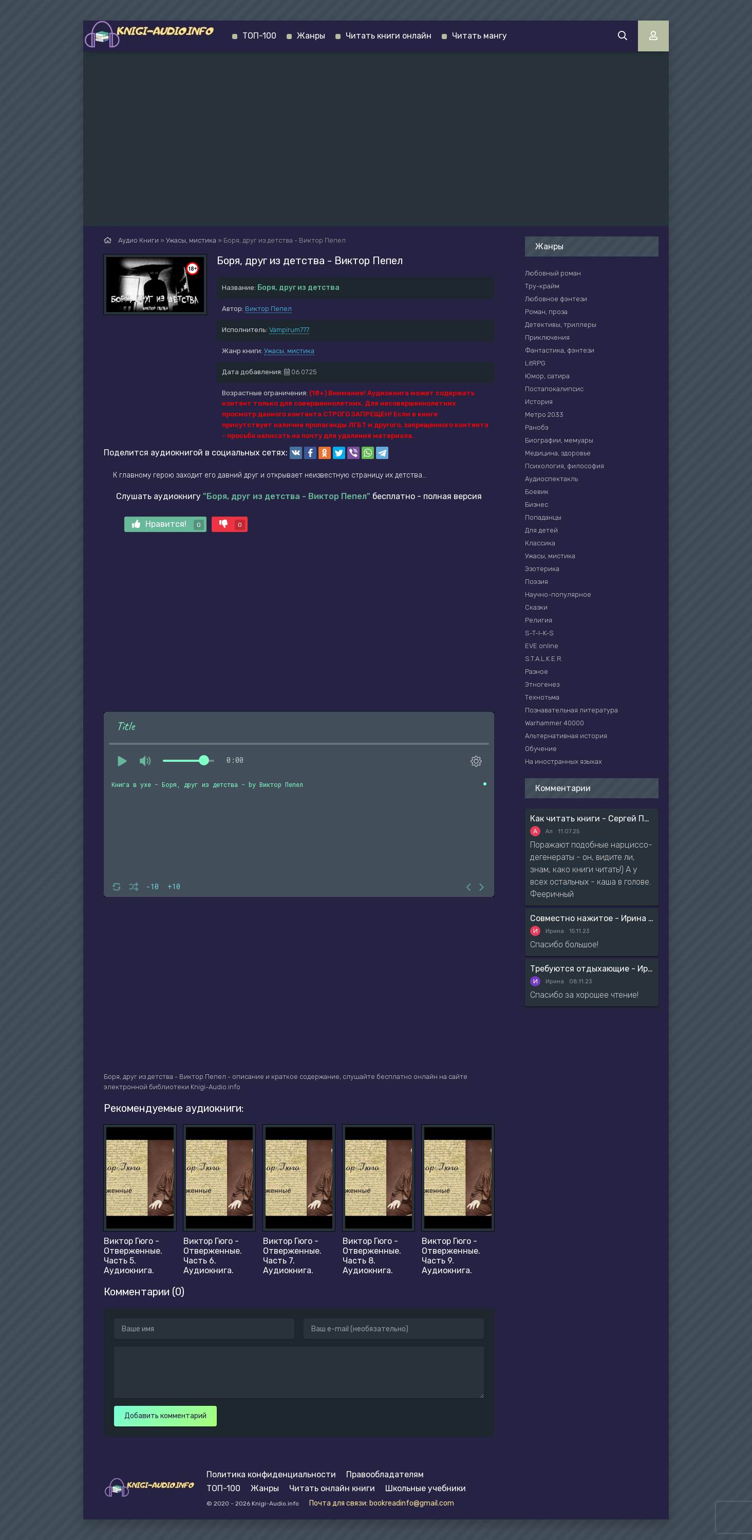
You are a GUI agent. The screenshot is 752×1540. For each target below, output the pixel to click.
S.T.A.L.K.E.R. (544, 659)
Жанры (311, 36)
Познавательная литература (571, 710)
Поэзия (536, 581)
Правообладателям (385, 1474)
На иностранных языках (563, 761)
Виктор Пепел (268, 309)
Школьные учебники (425, 1488)
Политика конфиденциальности (271, 1474)
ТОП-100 (259, 36)
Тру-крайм (542, 286)
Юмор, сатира (547, 376)
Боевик (537, 492)
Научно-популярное (558, 594)
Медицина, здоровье (558, 453)
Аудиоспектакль (551, 479)
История (539, 402)
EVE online (541, 646)
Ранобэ (537, 427)
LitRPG (535, 363)
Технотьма (542, 697)
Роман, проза (546, 312)
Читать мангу (479, 36)
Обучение (541, 749)
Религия (538, 620)
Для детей (541, 530)
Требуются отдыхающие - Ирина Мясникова (591, 969)
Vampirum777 (289, 330)
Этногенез (542, 684)
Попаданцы (543, 517)
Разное (536, 671)
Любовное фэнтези (556, 299)
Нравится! (168, 524)
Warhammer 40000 (554, 723)
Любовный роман (553, 273)
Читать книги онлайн (388, 36)
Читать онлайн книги (332, 1488)
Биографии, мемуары (559, 440)
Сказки (536, 607)
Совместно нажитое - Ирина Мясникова (591, 918)
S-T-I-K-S (539, 633)
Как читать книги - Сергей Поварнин (591, 818)
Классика (540, 543)
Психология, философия (564, 466)
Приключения (547, 337)
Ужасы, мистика (289, 351)
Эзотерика (542, 569)
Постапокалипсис (554, 389)
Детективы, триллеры (560, 324)
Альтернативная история (566, 736)
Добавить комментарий (165, 1415)
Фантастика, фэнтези (559, 350)
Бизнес (536, 504)
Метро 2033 (544, 414)
